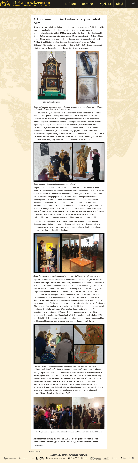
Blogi (119, 4)
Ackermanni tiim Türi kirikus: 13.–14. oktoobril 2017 (67, 21)
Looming (86, 4)
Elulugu (70, 4)
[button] (131, 4)
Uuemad (38, 452)
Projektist (104, 4)
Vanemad (31, 452)
